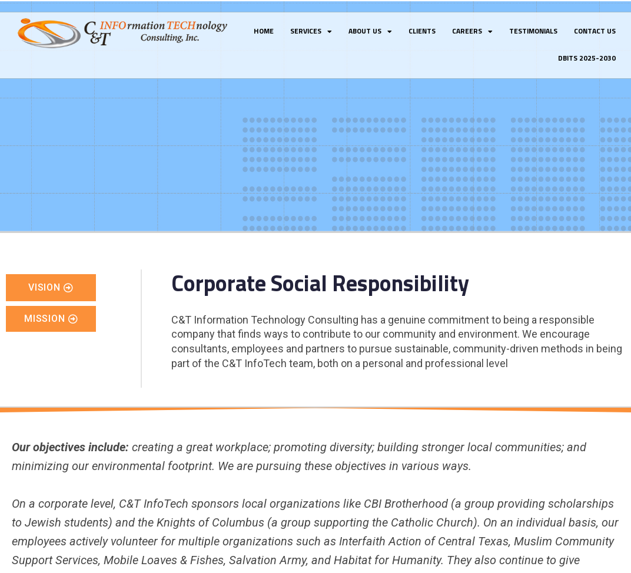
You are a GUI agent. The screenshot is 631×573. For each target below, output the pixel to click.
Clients (422, 31)
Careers (472, 31)
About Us (370, 31)
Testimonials (533, 31)
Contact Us (595, 31)
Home (264, 31)
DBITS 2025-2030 (587, 58)
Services (311, 31)
